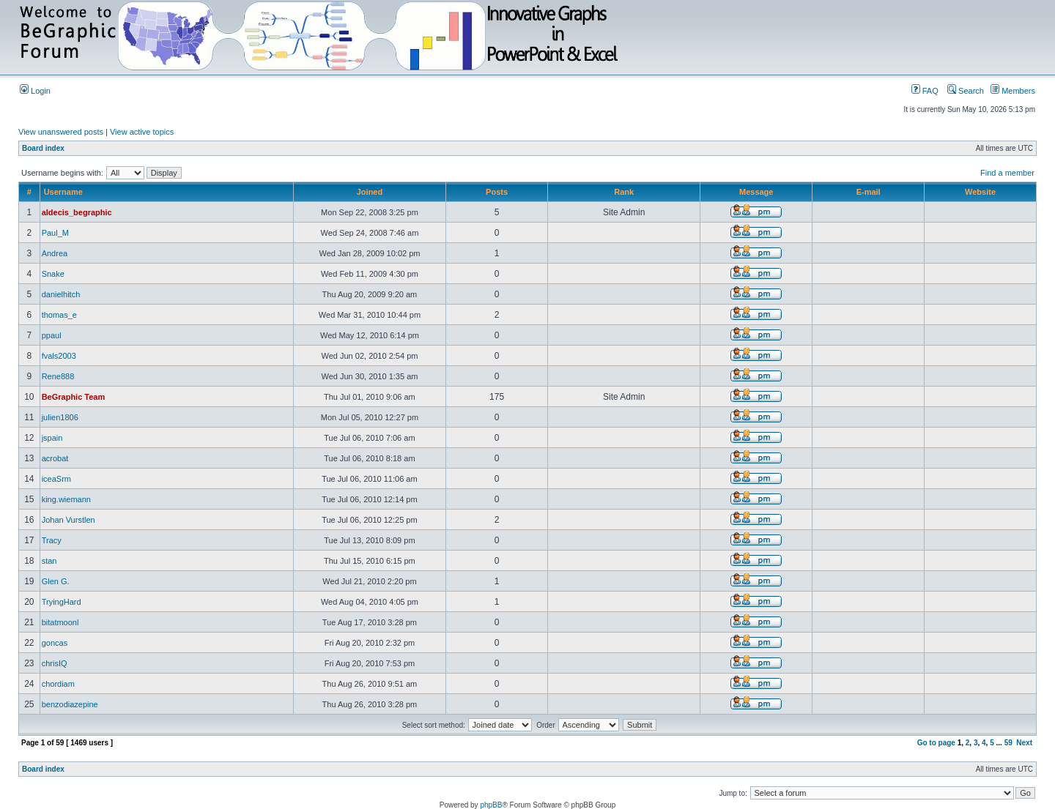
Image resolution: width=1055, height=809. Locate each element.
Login (35, 90)
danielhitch (61, 294)
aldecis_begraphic (77, 212)
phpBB (491, 805)
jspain (52, 437)
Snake (53, 273)
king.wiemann (66, 499)
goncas (54, 642)
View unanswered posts (60, 131)
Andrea (54, 253)
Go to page (936, 743)
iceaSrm (56, 478)
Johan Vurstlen (68, 519)
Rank (624, 191)
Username (63, 191)
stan (49, 560)
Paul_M (55, 232)
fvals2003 (59, 355)
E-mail (868, 191)
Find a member (1007, 172)
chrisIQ (54, 663)
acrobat (55, 458)
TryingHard (61, 601)
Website (980, 191)
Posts (497, 191)
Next (1024, 743)
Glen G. (56, 581)
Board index (43, 148)
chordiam (58, 683)
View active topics (142, 131)
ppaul (52, 335)
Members (1013, 90)
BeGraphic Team (74, 396)
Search (965, 90)
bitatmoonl (60, 622)
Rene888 (58, 376)
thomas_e (59, 314)
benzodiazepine (70, 704)
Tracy (52, 540)
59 (1008, 743)
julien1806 (60, 417)
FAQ (925, 90)
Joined (369, 191)
